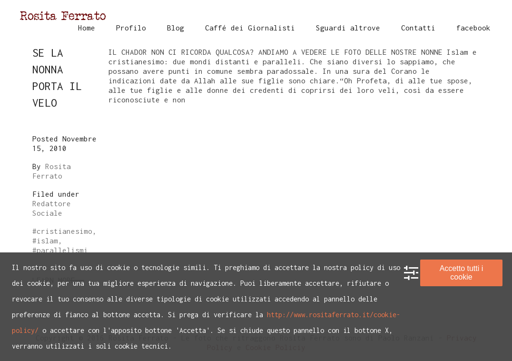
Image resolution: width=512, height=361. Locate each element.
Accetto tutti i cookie (461, 272)
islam (47, 240)
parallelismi (62, 250)
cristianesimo (64, 231)
